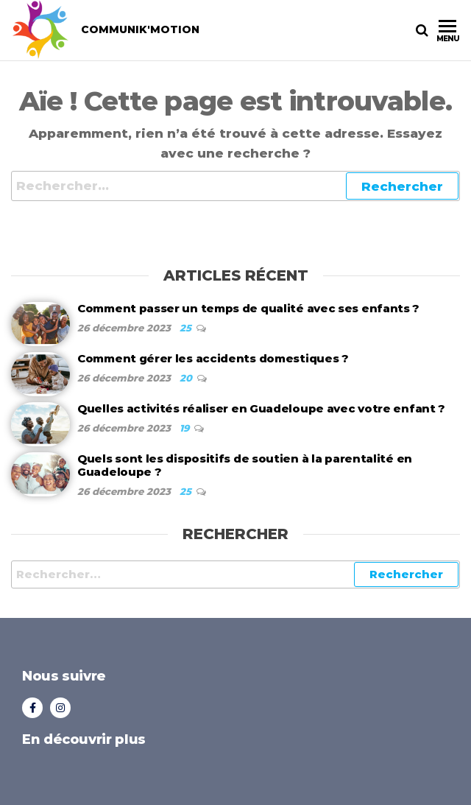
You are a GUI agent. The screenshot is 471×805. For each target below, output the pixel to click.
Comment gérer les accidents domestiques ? (213, 358)
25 (187, 328)
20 (187, 378)
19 (186, 428)
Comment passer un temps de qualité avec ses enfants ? (248, 308)
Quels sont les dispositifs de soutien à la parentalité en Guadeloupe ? (244, 465)
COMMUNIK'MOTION (140, 29)
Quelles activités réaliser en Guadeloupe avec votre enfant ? (261, 408)
